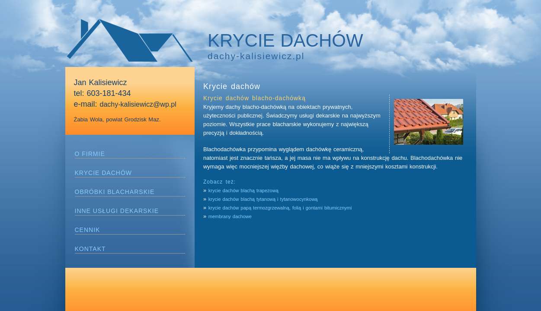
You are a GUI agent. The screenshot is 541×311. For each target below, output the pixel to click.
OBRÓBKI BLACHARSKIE (115, 191)
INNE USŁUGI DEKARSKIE (117, 210)
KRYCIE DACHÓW (103, 172)
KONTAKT (90, 248)
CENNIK (87, 229)
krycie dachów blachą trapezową (244, 190)
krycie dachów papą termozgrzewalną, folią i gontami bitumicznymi (280, 207)
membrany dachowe (230, 216)
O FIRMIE (90, 153)
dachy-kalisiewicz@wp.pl (138, 104)
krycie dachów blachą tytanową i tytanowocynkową (263, 199)
